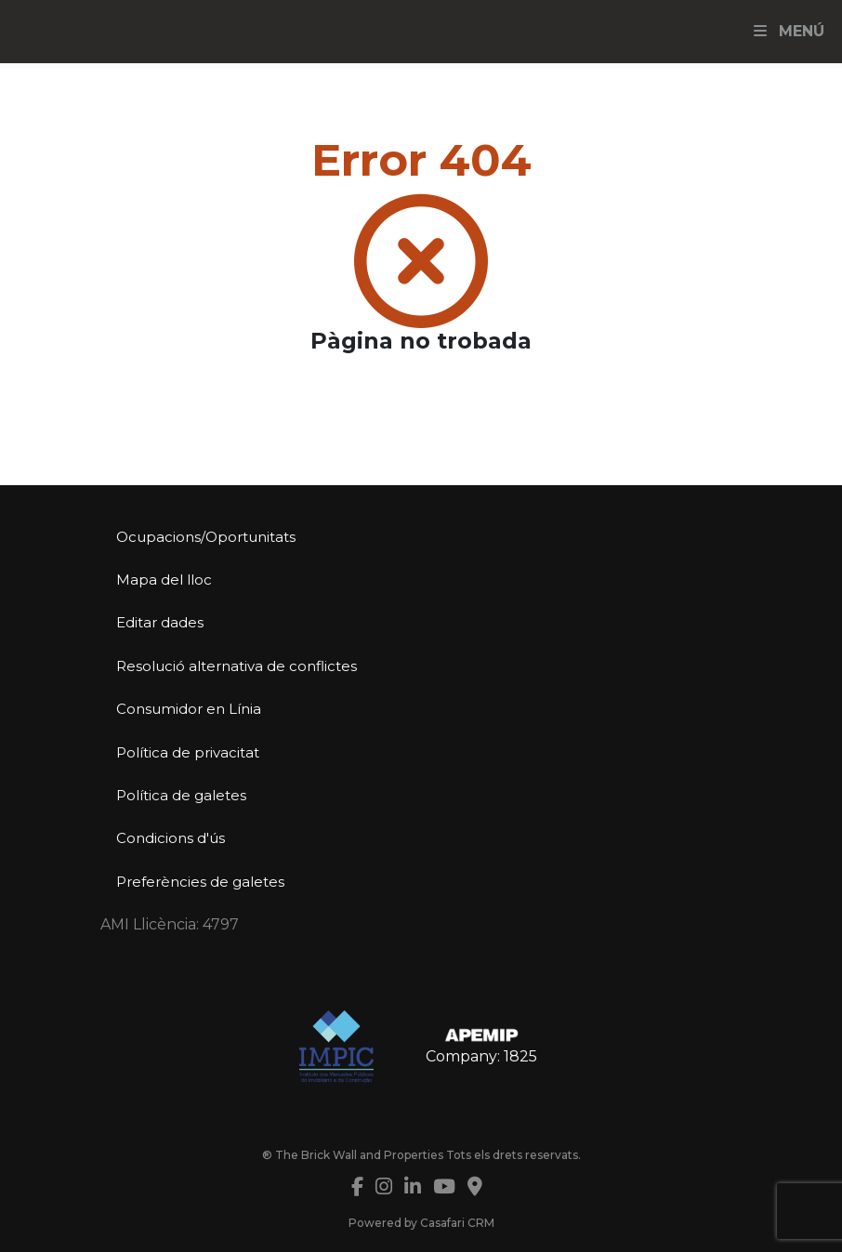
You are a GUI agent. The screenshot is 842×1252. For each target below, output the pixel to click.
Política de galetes (181, 795)
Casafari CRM (457, 1223)
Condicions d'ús (170, 838)
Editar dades (160, 622)
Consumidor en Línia (188, 709)
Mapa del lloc (164, 579)
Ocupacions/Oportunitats (206, 537)
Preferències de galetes (200, 881)
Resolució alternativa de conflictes (236, 666)
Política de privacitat (187, 752)
